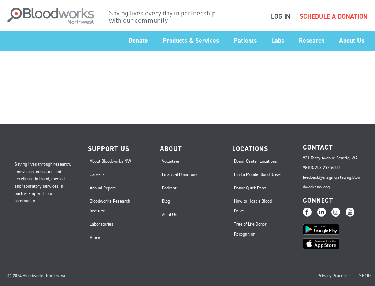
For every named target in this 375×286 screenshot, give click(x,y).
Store (95, 238)
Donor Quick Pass (250, 188)
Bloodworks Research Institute (110, 206)
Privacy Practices (334, 276)
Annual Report (103, 188)
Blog (166, 201)
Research (311, 40)
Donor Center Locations (255, 161)
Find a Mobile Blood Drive (257, 174)
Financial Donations (179, 174)
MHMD (365, 276)
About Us (351, 40)
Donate (138, 40)
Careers (97, 174)
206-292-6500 (327, 167)
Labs (277, 40)
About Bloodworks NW (110, 161)
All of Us (169, 215)
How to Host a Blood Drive (253, 206)
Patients (245, 40)
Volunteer (171, 161)
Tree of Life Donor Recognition (250, 229)
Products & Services (191, 40)
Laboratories (102, 224)
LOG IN (280, 16)
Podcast (169, 188)
